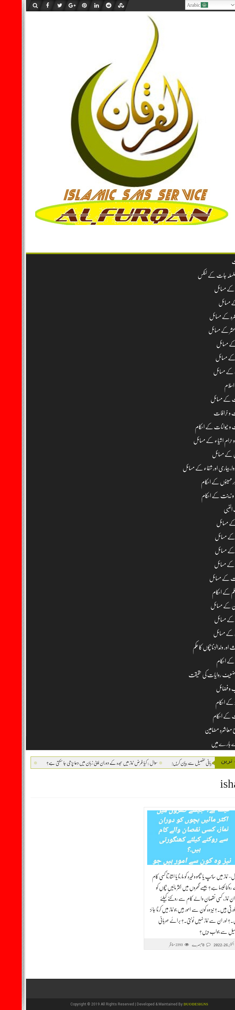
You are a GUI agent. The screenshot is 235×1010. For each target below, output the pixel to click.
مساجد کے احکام (209, 661)
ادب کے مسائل (207, 371)
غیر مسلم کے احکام (206, 592)
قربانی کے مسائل (207, 633)
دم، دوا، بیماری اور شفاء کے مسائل (192, 468)
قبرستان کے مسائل (206, 606)
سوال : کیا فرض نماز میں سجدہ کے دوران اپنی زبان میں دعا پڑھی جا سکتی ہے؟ (72, 763)
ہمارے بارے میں (206, 743)
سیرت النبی (212, 509)
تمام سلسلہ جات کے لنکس (199, 275)
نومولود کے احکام (208, 702)
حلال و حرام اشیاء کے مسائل (197, 440)
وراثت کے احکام (207, 716)
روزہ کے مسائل (209, 344)
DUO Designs (174, 1004)
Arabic (176, 5)
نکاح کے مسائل (208, 551)
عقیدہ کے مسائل (207, 289)
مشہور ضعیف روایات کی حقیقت (195, 675)
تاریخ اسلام (213, 385)
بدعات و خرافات (207, 413)
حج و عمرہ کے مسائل (205, 316)
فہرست (216, 261)
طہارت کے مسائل (205, 578)
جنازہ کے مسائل (208, 358)
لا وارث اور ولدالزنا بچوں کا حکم (197, 647)
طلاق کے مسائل (207, 564)
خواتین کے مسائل (206, 454)
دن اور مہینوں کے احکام (201, 482)
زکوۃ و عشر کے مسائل (205, 330)
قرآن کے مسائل (207, 619)
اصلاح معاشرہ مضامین (203, 730)
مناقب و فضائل (208, 688)
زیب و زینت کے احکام (201, 495)
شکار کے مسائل (209, 523)
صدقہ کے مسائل (208, 537)
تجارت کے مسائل (206, 399)
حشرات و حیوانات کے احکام (198, 427)
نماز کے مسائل (210, 303)
